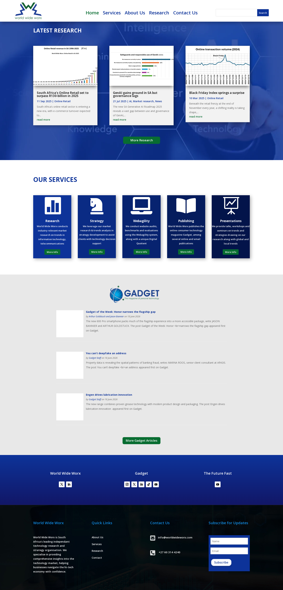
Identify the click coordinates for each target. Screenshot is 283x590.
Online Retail (62, 101)
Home (92, 13)
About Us (135, 13)
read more (43, 119)
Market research (143, 101)
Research (159, 13)
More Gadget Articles (141, 440)
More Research (141, 140)
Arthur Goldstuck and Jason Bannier (106, 316)
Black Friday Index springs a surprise (216, 93)
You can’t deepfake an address (106, 353)
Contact (97, 557)
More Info (52, 252)
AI (130, 101)
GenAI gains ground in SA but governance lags (135, 94)
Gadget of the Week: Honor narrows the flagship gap (121, 311)
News (158, 101)
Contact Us (185, 13)
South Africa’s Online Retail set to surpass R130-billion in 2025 (63, 94)
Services (112, 13)
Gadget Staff (95, 357)
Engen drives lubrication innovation (109, 394)
